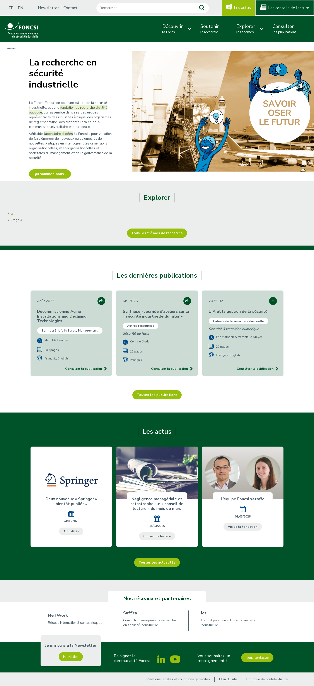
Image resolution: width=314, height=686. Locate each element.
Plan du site (228, 679)
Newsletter (48, 7)
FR (11, 7)
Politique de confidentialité (267, 679)
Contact (70, 7)
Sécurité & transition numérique (234, 329)
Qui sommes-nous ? (50, 174)
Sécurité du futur (136, 333)
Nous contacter (257, 657)
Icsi (204, 613)
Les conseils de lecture (288, 7)
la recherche (209, 28)
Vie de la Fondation (243, 527)
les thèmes (245, 28)
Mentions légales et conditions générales (178, 679)
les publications (285, 28)
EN (20, 7)
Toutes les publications (157, 394)
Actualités (71, 531)
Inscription (70, 656)
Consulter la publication (83, 369)
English (63, 358)
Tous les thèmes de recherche (157, 233)
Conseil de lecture (157, 536)
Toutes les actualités (157, 562)
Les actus (242, 7)
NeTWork (58, 615)
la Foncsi (172, 28)
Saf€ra (130, 613)
